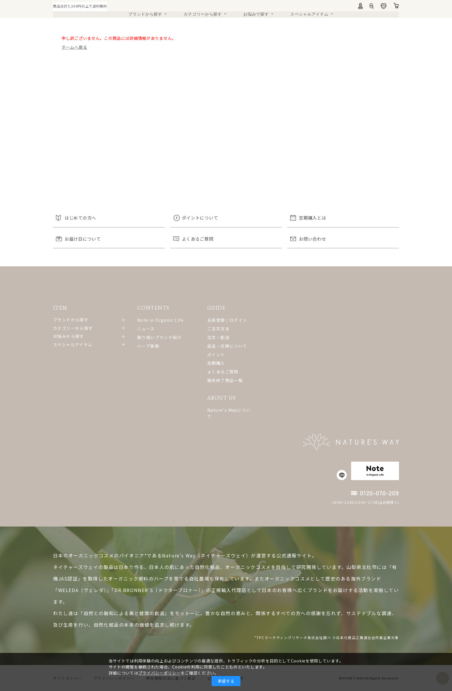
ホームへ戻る (74, 47)
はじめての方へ (80, 218)
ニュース (146, 329)
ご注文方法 (218, 329)
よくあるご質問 (198, 239)
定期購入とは (312, 218)
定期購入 (216, 363)
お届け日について (83, 239)
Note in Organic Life (160, 320)
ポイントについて (200, 218)
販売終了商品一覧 (225, 380)
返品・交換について (227, 346)
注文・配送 (218, 337)
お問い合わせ (312, 239)
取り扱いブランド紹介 (159, 337)
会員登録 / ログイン (227, 320)
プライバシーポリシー (159, 673)
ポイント (216, 354)
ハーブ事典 (148, 346)
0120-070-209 (379, 493)
